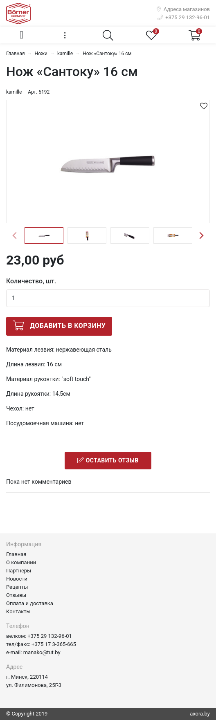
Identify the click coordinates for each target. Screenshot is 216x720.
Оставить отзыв (107, 460)
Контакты (18, 611)
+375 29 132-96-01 (184, 17)
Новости (16, 579)
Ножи (41, 53)
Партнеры (18, 570)
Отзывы (16, 595)
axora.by (200, 714)
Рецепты (17, 587)
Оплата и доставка (29, 603)
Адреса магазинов (183, 9)
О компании (21, 562)
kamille (65, 53)
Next (201, 235)
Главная (15, 53)
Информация (23, 544)
